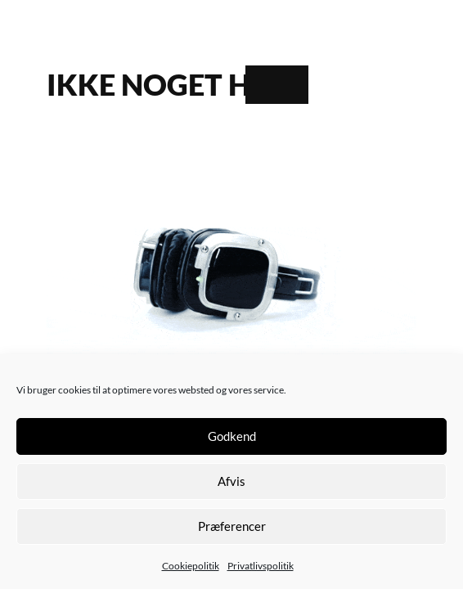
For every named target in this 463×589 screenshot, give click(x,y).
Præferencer (232, 526)
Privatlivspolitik (260, 566)
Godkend (232, 436)
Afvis (231, 481)
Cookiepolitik (190, 566)
